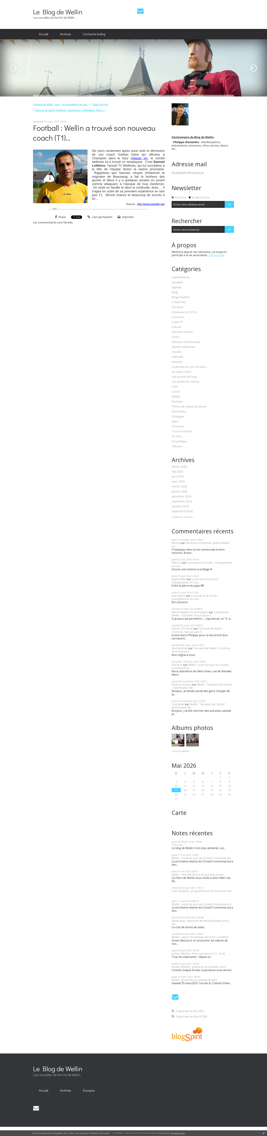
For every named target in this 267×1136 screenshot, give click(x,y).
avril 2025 (178, 476)
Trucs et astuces (182, 431)
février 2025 (179, 486)
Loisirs (176, 391)
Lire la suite (216, 255)
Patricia (176, 563)
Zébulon (177, 446)
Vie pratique (179, 441)
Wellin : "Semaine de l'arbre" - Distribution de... (202, 686)
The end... (178, 845)
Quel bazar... (179, 411)
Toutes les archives (182, 517)
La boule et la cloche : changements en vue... (202, 564)
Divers (176, 337)
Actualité (177, 282)
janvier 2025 (179, 491)
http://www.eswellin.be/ (151, 204)
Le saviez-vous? (182, 371)
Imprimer (125, 217)
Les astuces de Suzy (184, 376)
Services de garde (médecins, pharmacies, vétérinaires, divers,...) (70, 110)
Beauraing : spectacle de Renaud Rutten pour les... (200, 922)
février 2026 (179, 466)
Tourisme (178, 426)
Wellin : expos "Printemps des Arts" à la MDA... (201, 937)
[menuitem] (43, 34)
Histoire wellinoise (183, 347)
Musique (177, 401)
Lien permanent (99, 217)
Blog (175, 292)
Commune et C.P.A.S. (184, 312)
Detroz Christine (182, 628)
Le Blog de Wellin (57, 11)
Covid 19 (177, 322)
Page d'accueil (100, 104)
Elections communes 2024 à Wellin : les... (201, 544)
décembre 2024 (181, 496)
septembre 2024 (182, 511)
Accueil (43, 34)
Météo (176, 396)
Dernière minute (182, 332)
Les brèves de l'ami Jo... (186, 381)
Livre (175, 386)
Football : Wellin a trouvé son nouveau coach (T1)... (94, 133)
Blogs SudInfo (181, 297)
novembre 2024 (182, 501)
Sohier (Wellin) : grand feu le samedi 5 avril (199, 967)
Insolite (176, 351)
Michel (176, 543)
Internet (177, 362)
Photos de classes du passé (189, 406)
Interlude (177, 356)
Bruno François (181, 684)
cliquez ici (139, 158)
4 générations (181, 277)
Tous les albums (181, 751)
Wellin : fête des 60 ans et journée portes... (198, 874)
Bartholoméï (180, 648)
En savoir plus (178, 1133)
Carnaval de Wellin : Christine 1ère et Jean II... (200, 613)
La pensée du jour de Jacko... (189, 366)
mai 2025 (177, 471)
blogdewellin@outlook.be (188, 172)
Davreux (177, 665)
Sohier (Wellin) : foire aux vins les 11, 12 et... (199, 953)
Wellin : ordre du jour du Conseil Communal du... (200, 666)
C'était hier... (179, 302)
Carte (179, 813)
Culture (176, 327)
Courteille (178, 704)
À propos (89, 1090)
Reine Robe (179, 579)
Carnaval (177, 307)
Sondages (178, 416)
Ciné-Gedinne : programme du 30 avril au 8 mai (201, 891)
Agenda (176, 287)
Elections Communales (186, 342)
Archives (65, 34)
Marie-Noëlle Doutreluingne (190, 612)
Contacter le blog (94, 34)
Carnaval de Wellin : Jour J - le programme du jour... (61, 104)
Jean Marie (178, 596)
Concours (178, 317)
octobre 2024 (180, 506)
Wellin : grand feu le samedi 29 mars (194, 980)
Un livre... (177, 436)
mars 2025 (178, 481)
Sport (175, 421)
